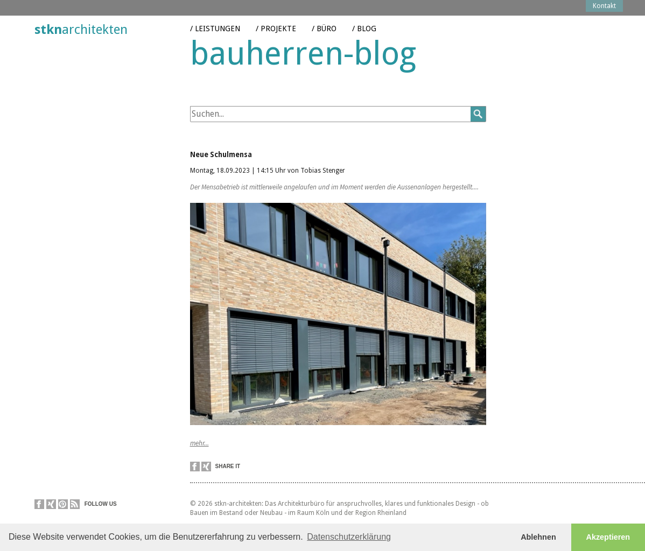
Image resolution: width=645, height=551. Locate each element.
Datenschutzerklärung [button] (349, 536)
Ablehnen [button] (538, 537)
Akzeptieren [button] (608, 537)
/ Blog (364, 21)
